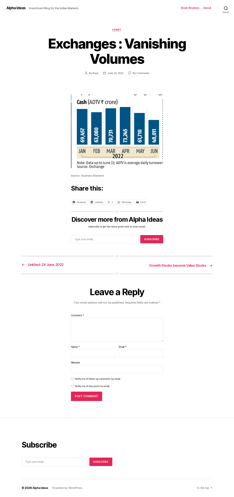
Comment (77, 315)
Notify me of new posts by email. (92, 386)
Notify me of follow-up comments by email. (98, 378)
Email (123, 347)
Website (75, 362)
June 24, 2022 (115, 73)
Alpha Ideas (16, 8)
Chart (117, 30)
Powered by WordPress (68, 488)
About (207, 8)
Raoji (95, 73)
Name (75, 347)
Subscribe (151, 239)
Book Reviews (190, 8)
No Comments (141, 73)
